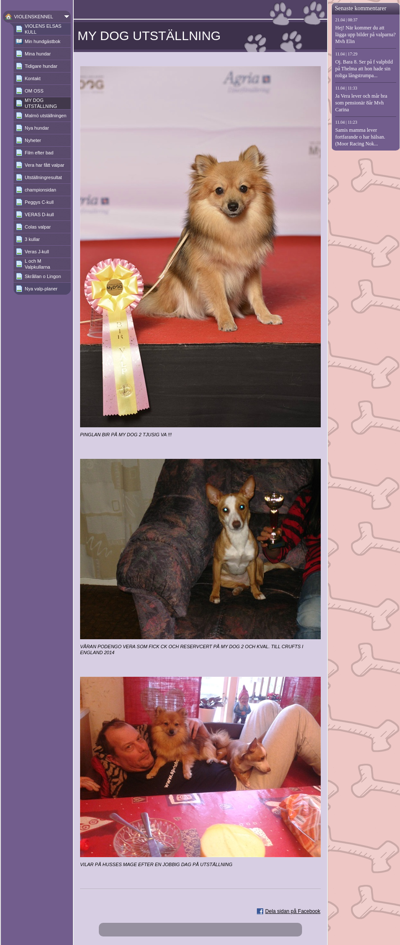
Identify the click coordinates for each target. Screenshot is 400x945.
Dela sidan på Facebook (292, 911)
